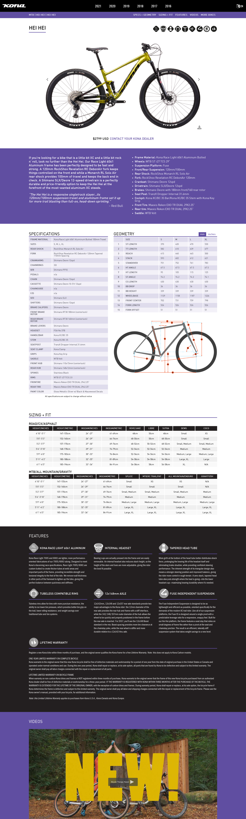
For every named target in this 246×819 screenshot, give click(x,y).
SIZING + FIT (166, 15)
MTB (31, 15)
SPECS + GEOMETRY (144, 15)
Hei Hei (51, 15)
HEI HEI (40, 15)
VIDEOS (194, 15)
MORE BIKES (208, 15)
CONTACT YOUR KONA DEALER (132, 139)
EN (239, 6)
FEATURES (181, 15)
